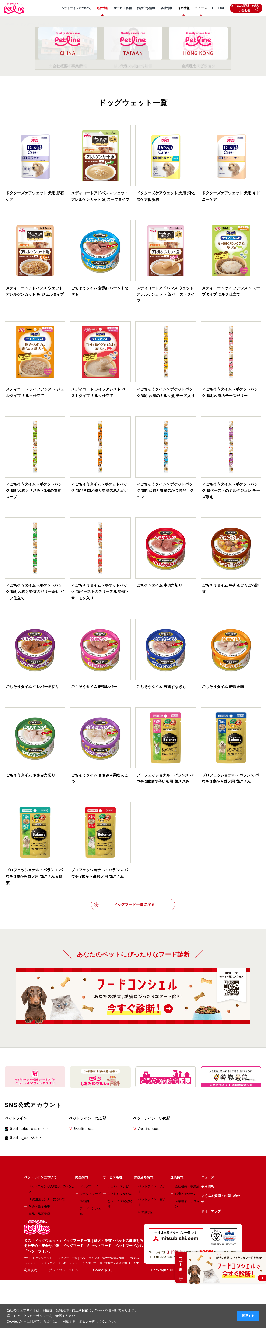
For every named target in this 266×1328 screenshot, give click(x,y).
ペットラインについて (76, 8)
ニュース (201, 8)
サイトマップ (211, 1211)
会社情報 (166, 8)
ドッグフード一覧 (33, 24)
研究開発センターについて (47, 1199)
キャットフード (90, 1193)
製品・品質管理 (39, 1214)
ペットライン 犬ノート (153, 1189)
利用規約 (30, 1270)
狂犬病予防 (146, 1212)
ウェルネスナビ (118, 1186)
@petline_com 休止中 (25, 1138)
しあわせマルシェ (120, 1193)
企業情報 (176, 1177)
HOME (9, 24)
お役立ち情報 (146, 8)
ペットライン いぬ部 (151, 1118)
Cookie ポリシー (105, 1270)
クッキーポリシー (36, 1316)
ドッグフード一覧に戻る (124, 904)
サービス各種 (123, 8)
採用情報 (184, 8)
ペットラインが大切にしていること (51, 1189)
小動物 (84, 1201)
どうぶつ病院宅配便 (120, 1203)
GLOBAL (218, 8)
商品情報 (102, 8)
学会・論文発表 (39, 1206)
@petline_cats (84, 1128)
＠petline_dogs (148, 1128)
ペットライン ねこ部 (87, 1118)
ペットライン (16, 1118)
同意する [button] (248, 1315)
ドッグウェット (63, 24)
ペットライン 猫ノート (153, 1201)
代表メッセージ (185, 1193)
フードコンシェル (90, 1211)
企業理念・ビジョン (187, 1203)
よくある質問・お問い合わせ (245, 8)
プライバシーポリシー (65, 1270)
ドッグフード (89, 1186)
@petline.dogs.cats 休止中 (28, 1128)
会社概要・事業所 (187, 1186)
